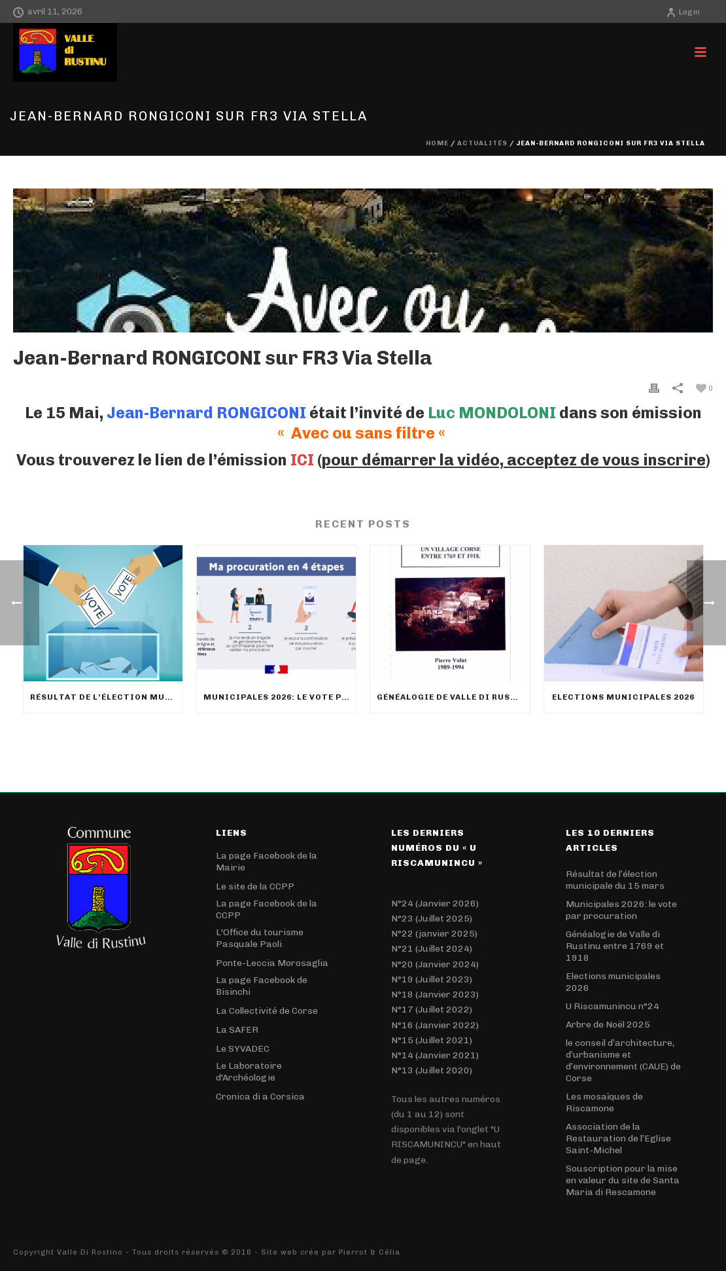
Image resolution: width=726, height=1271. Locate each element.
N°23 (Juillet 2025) (431, 918)
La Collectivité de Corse (267, 1010)
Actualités (482, 143)
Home (437, 143)
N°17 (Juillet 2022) (431, 1009)
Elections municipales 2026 (623, 697)
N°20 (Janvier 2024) (435, 964)
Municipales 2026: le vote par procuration (279, 697)
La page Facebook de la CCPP (266, 909)
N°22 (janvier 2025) (434, 933)
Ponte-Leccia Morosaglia (272, 963)
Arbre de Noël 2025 (608, 1024)
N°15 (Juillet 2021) (431, 1040)
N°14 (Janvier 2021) (435, 1055)
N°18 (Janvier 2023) (435, 994)
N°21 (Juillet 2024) (431, 948)
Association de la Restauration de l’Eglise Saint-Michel (618, 1138)
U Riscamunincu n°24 (612, 1006)
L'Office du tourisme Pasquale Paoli (259, 938)
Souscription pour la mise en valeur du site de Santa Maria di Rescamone (623, 1180)
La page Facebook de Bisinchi (261, 986)
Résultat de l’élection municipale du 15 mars (106, 697)
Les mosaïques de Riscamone (604, 1102)
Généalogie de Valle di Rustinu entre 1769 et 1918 (453, 697)
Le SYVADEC (242, 1048)
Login (683, 11)
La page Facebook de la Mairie (266, 861)
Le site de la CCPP (255, 886)
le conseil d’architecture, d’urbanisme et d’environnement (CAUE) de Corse (623, 1060)
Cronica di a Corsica (260, 1096)
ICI (302, 459)
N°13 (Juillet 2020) (431, 1070)
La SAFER (237, 1029)
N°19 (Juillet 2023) (431, 979)
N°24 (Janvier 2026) (435, 903)
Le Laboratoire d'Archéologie (249, 1071)
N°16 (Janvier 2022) (435, 1025)
